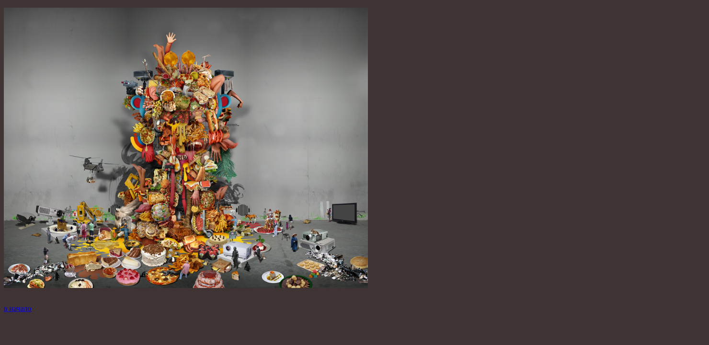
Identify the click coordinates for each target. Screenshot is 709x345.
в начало (18, 308)
